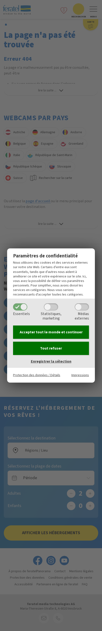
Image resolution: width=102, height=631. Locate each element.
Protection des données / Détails (36, 375)
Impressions (80, 375)
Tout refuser (51, 348)
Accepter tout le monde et (51, 332)
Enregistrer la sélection (51, 361)
